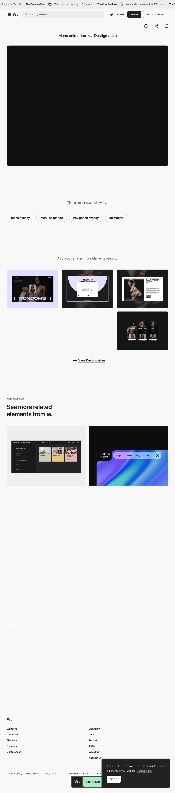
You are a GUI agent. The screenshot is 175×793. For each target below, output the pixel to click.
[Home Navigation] (128, 648)
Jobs (91, 734)
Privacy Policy (50, 773)
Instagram (88, 773)
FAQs (92, 746)
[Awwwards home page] (77, 782)
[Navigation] (128, 456)
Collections (13, 734)
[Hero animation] (87, 331)
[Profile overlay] (142, 289)
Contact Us (95, 757)
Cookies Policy (14, 773)
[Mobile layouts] (142, 331)
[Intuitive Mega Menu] (46, 456)
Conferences (14, 751)
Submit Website (155, 14)
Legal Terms (32, 773)
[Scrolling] (128, 584)
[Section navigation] (46, 648)
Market (93, 740)
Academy (94, 728)
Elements (12, 740)
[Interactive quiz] (87, 289)
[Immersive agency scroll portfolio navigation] (46, 583)
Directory (12, 746)
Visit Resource (93, 781)
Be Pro (134, 14)
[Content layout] (32, 289)
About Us (94, 751)
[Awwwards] (15, 14)
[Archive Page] (46, 520)
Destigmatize (105, 36)
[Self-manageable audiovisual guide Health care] (128, 520)
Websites (12, 728)
